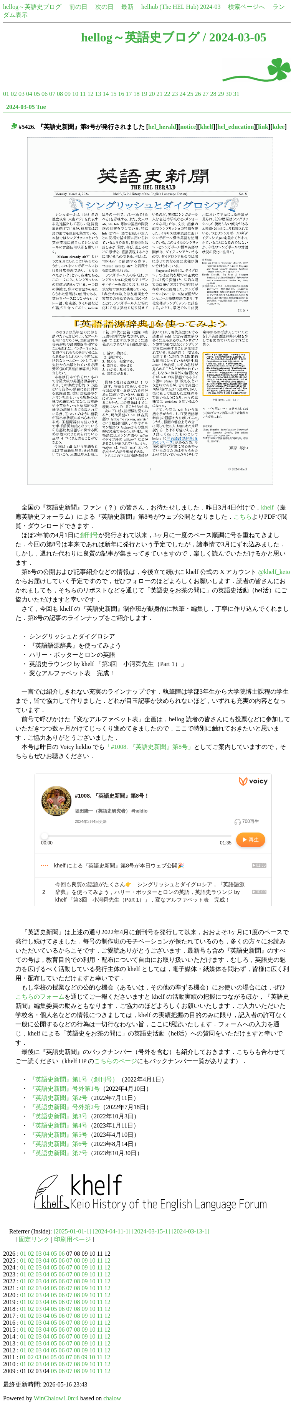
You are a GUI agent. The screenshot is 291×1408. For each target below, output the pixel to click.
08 (60, 94)
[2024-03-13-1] (191, 1231)
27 (205, 94)
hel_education (235, 127)
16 (121, 94)
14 (106, 94)
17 (129, 94)
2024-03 (210, 6)
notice (188, 127)
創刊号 (89, 535)
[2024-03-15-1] (151, 1231)
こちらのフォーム (39, 996)
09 (67, 94)
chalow (112, 1398)
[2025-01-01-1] (73, 1231)
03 (21, 94)
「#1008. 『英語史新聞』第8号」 (149, 747)
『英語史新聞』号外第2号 (64, 1107)
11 (83, 94)
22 (167, 94)
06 (44, 94)
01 (6, 94)
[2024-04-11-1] (112, 1231)
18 (136, 94)
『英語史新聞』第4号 (58, 1125)
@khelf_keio (274, 572)
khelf (206, 127)
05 (37, 94)
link (263, 127)
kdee (278, 127)
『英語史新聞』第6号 (58, 1144)
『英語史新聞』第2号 (58, 1098)
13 (98, 94)
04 (29, 94)
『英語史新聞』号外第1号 (64, 1088)
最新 (127, 6)
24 (182, 94)
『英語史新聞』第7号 (58, 1153)
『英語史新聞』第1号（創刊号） (73, 1079)
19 (144, 94)
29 (221, 94)
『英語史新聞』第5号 (58, 1134)
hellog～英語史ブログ (32, 6)
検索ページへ (246, 6)
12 (90, 94)
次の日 (104, 6)
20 (152, 94)
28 (213, 94)
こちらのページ (115, 1061)
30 (228, 94)
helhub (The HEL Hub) (169, 6)
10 (75, 94)
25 (190, 94)
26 (198, 94)
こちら (242, 516)
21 (159, 94)
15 (113, 94)
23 (175, 94)
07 (52, 94)
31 (236, 94)
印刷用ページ (72, 1239)
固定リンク (34, 1239)
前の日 (78, 6)
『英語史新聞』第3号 (58, 1116)
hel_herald (162, 127)
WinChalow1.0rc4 (56, 1398)
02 (14, 94)
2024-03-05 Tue (26, 107)
